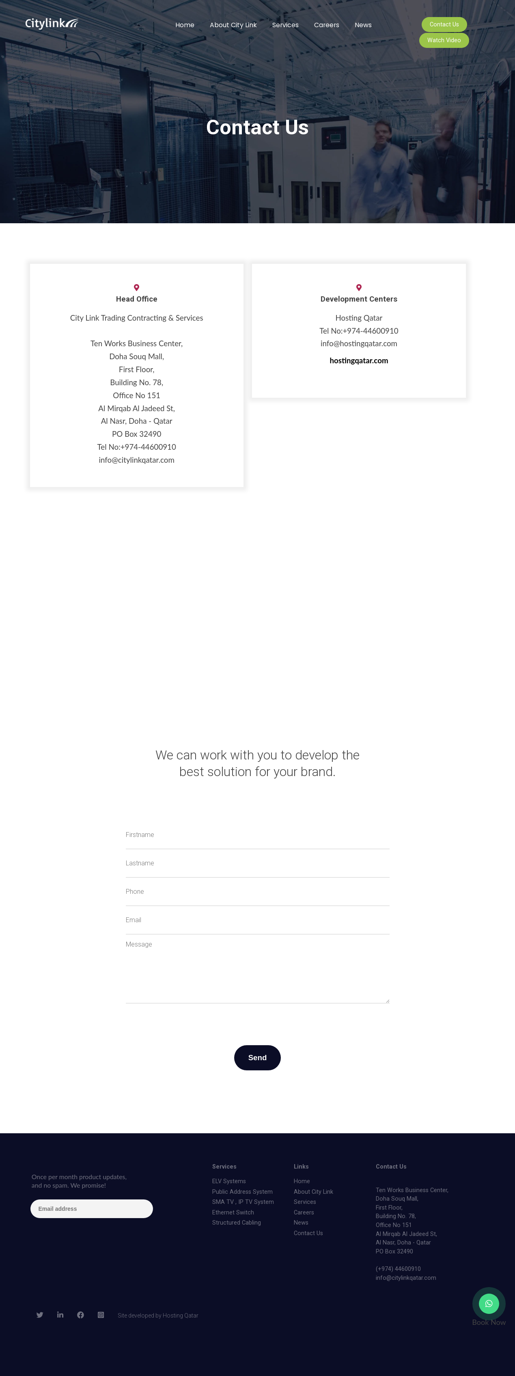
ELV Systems (229, 1181)
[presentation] (187, 1019)
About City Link (233, 25)
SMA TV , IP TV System (243, 1202)
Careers (326, 25)
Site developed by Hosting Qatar (158, 1315)
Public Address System (242, 1191)
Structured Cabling (236, 1222)
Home (184, 25)
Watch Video (444, 40)
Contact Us (444, 24)
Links (301, 1166)
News (363, 25)
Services (285, 25)
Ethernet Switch (233, 1212)
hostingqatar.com (359, 360)
